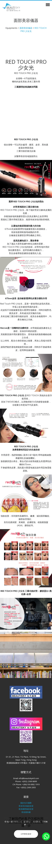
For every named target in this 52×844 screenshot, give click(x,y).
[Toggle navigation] (48, 4)
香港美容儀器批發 (26, 806)
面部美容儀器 (26, 28)
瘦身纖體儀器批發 (26, 809)
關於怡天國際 (26, 803)
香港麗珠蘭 (26, 812)
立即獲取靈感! (26, 834)
